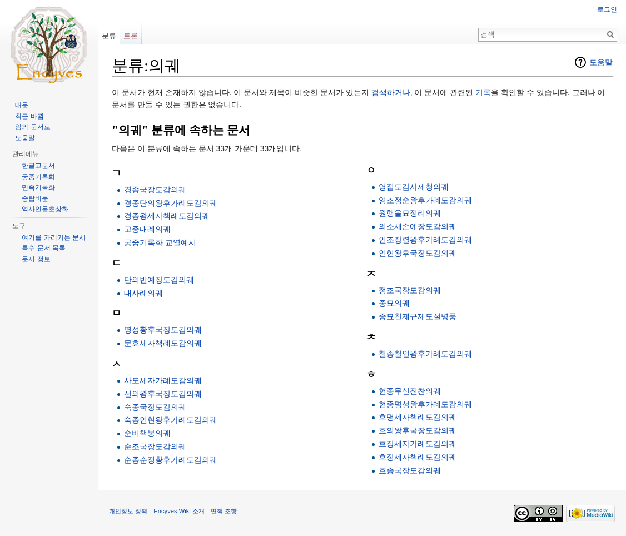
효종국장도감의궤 (410, 470)
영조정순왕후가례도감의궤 (425, 200)
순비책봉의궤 (147, 433)
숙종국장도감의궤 (155, 407)
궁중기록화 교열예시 (160, 242)
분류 (109, 36)
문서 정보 (36, 259)
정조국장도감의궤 (410, 290)
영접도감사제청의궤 (414, 186)
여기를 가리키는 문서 (54, 237)
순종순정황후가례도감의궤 (170, 459)
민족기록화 (38, 187)
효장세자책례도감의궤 (417, 457)
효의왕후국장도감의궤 (417, 430)
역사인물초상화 (45, 209)
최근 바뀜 (29, 116)
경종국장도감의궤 (155, 189)
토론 (130, 36)
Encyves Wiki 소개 (179, 511)
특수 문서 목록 (44, 248)
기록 (483, 92)
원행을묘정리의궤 (410, 213)
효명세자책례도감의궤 (417, 417)
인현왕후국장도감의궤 (417, 253)
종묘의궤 (394, 303)
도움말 (601, 62)
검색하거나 (390, 92)
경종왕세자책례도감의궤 (167, 215)
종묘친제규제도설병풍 (417, 316)
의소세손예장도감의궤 (417, 226)
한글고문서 (38, 166)
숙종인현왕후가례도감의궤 (170, 419)
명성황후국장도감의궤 (163, 329)
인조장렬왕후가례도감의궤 (425, 239)
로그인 (607, 9)
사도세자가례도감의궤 (163, 380)
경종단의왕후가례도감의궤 (170, 202)
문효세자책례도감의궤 (163, 343)
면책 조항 (224, 511)
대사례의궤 (143, 293)
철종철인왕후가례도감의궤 (425, 353)
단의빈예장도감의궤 (159, 279)
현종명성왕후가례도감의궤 (425, 404)
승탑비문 (35, 198)
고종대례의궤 (147, 229)
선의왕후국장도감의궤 (163, 393)
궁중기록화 (38, 177)
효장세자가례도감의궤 (417, 443)
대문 (21, 105)
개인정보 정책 (128, 511)
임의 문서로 (32, 127)
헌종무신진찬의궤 (410, 390)
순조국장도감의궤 (155, 446)
